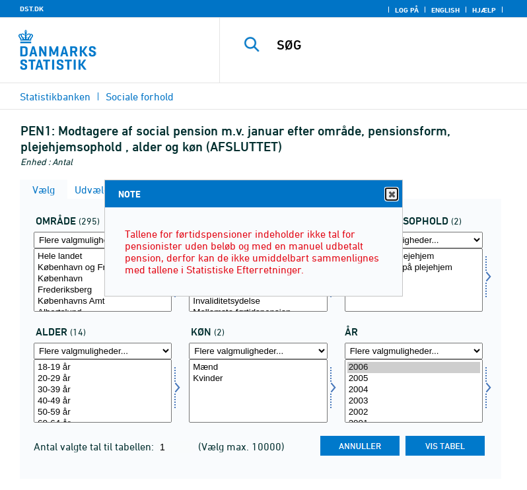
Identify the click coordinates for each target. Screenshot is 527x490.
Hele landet (102, 256)
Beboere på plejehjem (413, 256)
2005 (413, 378)
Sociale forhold (140, 96)
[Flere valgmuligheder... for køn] (258, 351)
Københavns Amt (102, 301)
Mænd (258, 367)
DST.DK (32, 8)
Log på (407, 10)
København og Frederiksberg (102, 267)
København (102, 279)
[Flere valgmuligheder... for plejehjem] (414, 240)
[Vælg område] (103, 280)
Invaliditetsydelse (258, 301)
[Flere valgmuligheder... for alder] (103, 351)
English (445, 10)
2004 (413, 390)
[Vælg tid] (414, 391)
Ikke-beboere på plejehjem (413, 267)
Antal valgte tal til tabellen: (95, 446)
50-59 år (102, 412)
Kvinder (258, 378)
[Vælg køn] (258, 391)
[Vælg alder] (103, 391)
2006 (413, 367)
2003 (413, 401)
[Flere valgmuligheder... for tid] (414, 351)
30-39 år (102, 390)
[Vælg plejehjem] (414, 280)
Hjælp (484, 10)
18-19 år (102, 367)
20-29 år (102, 378)
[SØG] (393, 45)
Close (391, 194)
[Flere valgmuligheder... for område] (103, 240)
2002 (413, 412)
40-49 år (102, 401)
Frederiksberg (102, 290)
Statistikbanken (55, 96)
